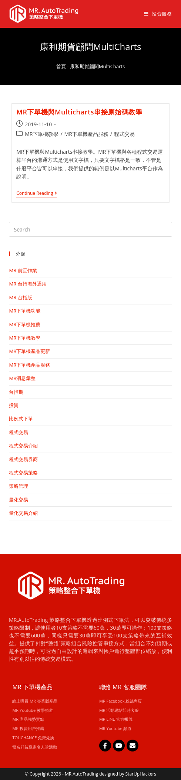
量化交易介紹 (23, 513)
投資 (14, 405)
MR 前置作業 (23, 270)
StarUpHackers (140, 774)
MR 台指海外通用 (27, 283)
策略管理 (18, 486)
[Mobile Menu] (155, 13)
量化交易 (18, 499)
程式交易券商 (23, 459)
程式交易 (124, 133)
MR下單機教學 (41, 133)
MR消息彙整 (22, 378)
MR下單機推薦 (24, 324)
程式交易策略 (23, 472)
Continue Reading (36, 193)
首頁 (61, 66)
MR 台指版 (20, 297)
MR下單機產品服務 (86, 133)
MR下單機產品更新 (29, 351)
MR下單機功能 (24, 310)
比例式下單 (21, 418)
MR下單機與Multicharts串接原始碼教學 (79, 111)
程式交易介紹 (23, 445)
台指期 (16, 392)
